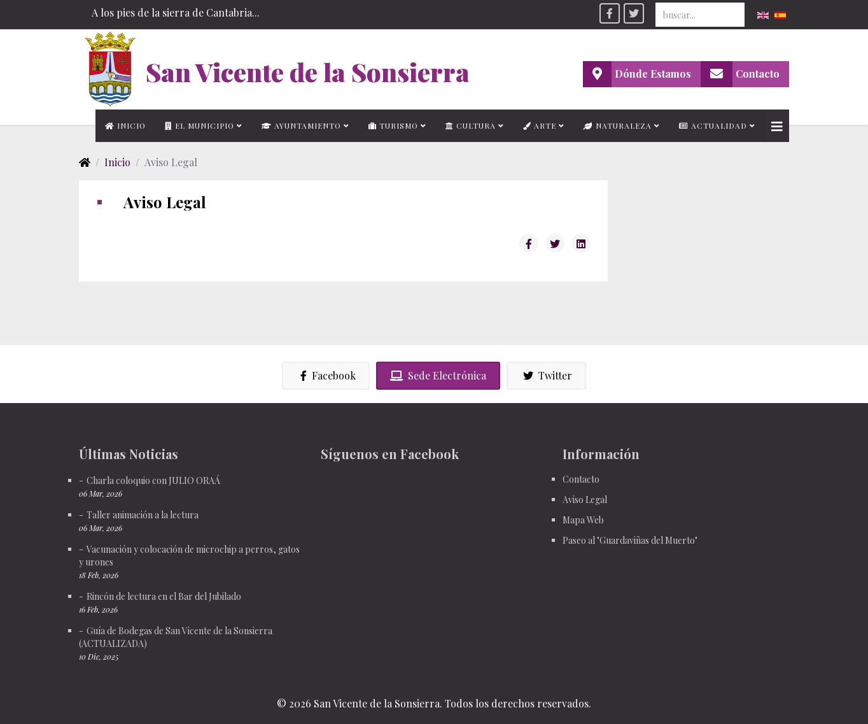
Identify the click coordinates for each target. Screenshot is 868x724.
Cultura (470, 125)
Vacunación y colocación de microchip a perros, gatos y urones (189, 555)
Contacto (581, 479)
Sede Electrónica (438, 375)
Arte (539, 125)
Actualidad (713, 125)
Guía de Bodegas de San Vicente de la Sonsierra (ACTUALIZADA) (175, 637)
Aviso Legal (585, 499)
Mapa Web (583, 520)
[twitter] (634, 13)
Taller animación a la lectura (143, 515)
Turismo (393, 125)
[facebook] (609, 13)
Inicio (125, 125)
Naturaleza (618, 125)
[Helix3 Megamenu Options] (777, 126)
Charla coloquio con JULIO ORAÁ (153, 480)
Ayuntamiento (301, 125)
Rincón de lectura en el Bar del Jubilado (164, 596)
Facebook (326, 375)
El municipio (199, 125)
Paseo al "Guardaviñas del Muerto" (630, 540)
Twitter (546, 375)
